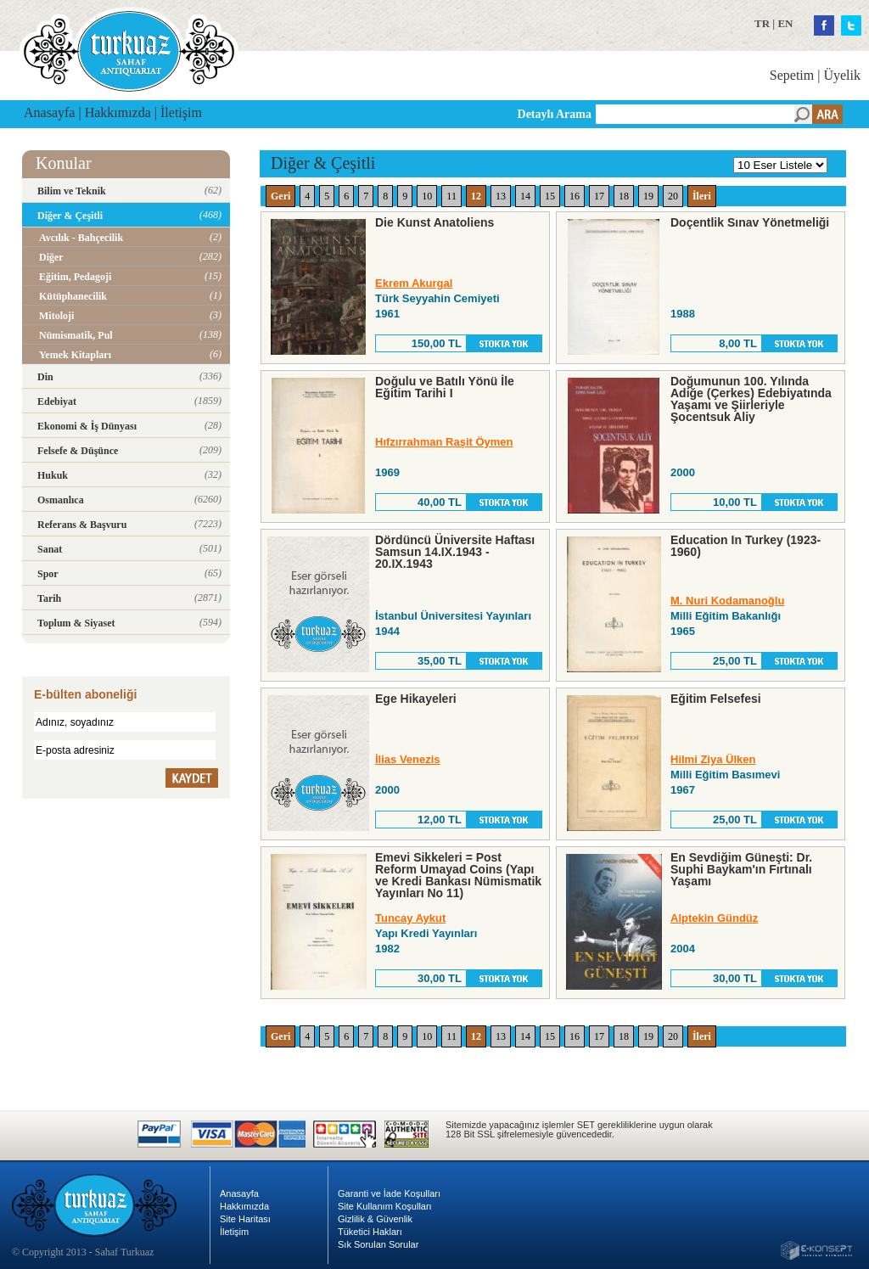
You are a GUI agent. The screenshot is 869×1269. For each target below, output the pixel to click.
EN (785, 23)
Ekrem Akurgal (413, 283)
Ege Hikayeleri (416, 698)
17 (599, 196)
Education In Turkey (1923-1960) (745, 546)
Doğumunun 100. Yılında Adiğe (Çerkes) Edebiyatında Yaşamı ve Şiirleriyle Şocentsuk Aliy (751, 399)
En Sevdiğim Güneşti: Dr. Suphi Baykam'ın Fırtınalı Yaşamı (741, 869)
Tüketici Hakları (370, 1232)
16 (574, 196)
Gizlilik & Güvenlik (375, 1219)
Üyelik (842, 75)
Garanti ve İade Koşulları (389, 1193)
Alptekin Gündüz (714, 918)
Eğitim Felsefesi (715, 698)
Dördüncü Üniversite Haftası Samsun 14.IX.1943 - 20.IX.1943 (455, 551)
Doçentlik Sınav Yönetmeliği (749, 222)
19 (648, 196)
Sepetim (792, 75)
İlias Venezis (407, 759)
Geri (280, 196)
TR (762, 23)
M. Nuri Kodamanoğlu (727, 600)
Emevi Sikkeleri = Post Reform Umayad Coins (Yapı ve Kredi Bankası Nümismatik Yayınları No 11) (458, 875)
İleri (701, 196)
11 (451, 196)
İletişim (181, 112)
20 (673, 196)
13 (501, 196)
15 (550, 196)
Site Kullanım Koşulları (385, 1206)
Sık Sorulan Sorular (378, 1244)
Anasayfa (49, 112)
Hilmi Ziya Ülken (712, 759)
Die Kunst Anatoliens (434, 222)
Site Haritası (245, 1219)
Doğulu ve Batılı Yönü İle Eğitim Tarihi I (444, 387)
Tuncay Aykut (410, 918)
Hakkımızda (118, 112)
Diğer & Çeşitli (323, 163)
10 (427, 196)
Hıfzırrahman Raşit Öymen (444, 441)
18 (624, 196)
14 (525, 196)
